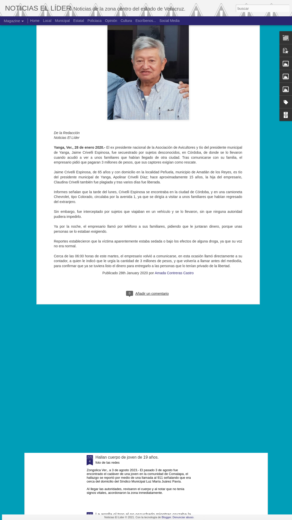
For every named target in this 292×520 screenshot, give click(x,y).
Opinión (111, 21)
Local (47, 21)
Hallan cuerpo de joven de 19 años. (127, 457)
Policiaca (94, 21)
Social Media (169, 21)
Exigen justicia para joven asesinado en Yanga (136, 400)
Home (34, 21)
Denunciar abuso (182, 517)
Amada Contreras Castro (174, 173)
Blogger (166, 517)
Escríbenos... (146, 21)
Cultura (126, 21)
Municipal (62, 21)
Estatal (78, 21)
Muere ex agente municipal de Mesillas (130, 343)
